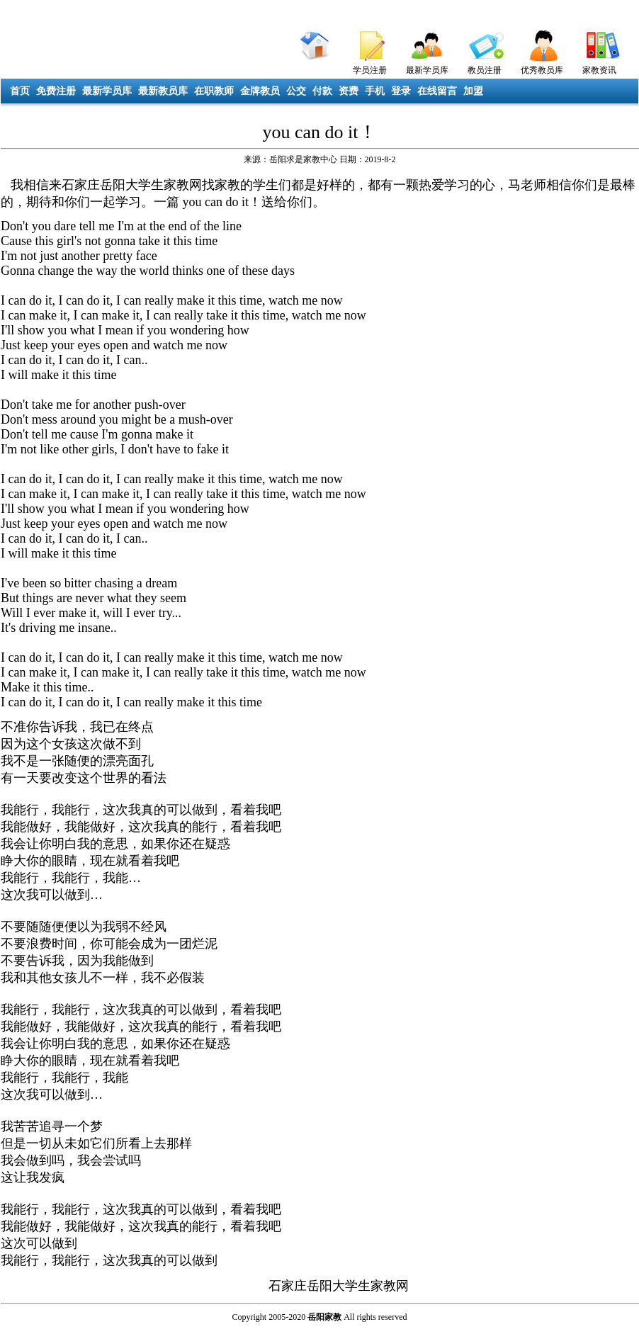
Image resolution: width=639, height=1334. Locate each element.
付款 (322, 91)
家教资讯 (599, 70)
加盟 (473, 91)
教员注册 (485, 70)
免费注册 (56, 91)
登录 (401, 91)
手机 (375, 91)
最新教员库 (163, 91)
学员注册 (370, 70)
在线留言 (437, 91)
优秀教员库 (542, 70)
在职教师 (214, 91)
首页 (20, 91)
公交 (296, 91)
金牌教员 (260, 91)
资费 (348, 91)
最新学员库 (427, 70)
